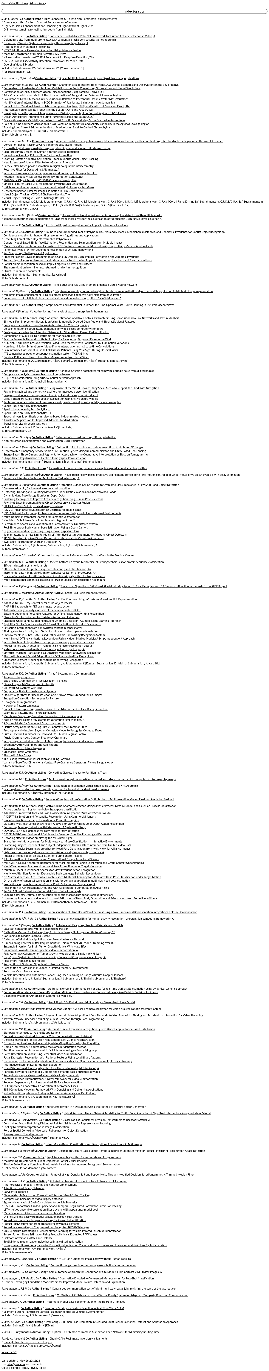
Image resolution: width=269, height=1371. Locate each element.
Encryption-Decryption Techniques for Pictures (32, 698)
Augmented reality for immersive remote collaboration (37, 488)
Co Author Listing (30, 19)
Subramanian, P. (11, 799)
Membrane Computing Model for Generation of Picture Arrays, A (43, 716)
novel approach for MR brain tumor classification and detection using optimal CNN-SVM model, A (62, 298)
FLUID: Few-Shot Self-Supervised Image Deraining (33, 506)
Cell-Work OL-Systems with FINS (23, 688)
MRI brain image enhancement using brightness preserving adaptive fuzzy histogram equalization (62, 295)
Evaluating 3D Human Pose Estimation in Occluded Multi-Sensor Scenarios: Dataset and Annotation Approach (112, 1322)
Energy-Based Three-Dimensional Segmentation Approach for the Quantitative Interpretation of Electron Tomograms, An (76, 454)
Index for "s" (8, 1352)
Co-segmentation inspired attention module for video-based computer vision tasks (53, 328)
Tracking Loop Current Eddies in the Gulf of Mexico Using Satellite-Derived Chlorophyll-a (57, 127)
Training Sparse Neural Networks (23, 1134)
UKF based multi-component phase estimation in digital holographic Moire (49, 187)
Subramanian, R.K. (12, 912)
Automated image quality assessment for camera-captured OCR (42, 610)
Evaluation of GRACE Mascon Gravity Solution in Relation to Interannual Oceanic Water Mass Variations (66, 99)
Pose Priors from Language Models (25, 960)
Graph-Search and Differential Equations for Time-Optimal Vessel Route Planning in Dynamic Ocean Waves (110, 305)
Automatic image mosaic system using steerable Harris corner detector (93, 1265)
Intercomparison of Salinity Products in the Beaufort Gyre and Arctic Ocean (49, 109)
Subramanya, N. (11, 1144)
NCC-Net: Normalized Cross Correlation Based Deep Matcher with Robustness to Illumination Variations (66, 343)
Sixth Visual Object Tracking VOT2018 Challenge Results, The (40, 180)
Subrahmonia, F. (11, 225)
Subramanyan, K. (11, 1301)
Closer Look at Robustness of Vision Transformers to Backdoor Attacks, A (106, 1120)
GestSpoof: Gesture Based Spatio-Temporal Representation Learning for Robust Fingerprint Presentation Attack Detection (131, 1151)
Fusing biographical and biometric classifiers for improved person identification (51, 391)
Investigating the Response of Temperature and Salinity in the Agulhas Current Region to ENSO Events (65, 113)
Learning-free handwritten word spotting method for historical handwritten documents (56, 789)
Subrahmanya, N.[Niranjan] (18, 78)
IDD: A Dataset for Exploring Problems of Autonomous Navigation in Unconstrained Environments (62, 513)
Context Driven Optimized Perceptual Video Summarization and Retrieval (48, 1036)
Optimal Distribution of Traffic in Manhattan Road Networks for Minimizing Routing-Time (106, 1332)
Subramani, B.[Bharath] (15, 291)
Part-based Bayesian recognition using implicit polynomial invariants (87, 225)
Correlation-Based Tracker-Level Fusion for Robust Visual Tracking (43, 144)
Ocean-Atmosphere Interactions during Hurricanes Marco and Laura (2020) (49, 117)
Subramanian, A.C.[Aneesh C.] (19, 555)
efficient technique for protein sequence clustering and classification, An (47, 569)
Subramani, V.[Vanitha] (15, 311)
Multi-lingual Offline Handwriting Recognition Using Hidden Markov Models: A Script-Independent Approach (69, 638)
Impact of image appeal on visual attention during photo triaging (43, 855)
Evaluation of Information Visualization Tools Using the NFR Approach (96, 785)
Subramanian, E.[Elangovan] (18, 586)
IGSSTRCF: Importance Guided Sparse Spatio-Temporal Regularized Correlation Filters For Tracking (63, 1206)
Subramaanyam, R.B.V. (15, 284)
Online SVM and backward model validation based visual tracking (43, 1216)
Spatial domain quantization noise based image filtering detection (43, 1241)
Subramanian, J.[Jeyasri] (16, 593)
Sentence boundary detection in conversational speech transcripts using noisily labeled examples (62, 402)
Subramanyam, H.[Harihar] (17, 1259)
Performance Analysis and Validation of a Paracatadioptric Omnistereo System (51, 524)
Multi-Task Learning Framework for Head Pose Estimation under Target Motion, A (53, 866)
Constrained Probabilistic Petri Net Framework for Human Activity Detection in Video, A (102, 36)
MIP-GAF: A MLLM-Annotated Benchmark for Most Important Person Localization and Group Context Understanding (74, 863)
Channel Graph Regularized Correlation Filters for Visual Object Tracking (47, 1195)
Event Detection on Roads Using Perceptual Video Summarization (43, 1054)
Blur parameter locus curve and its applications (32, 1032)
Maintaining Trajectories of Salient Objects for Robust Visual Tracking (45, 1161)
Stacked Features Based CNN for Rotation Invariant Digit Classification (46, 184)
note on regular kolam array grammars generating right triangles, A (44, 720)
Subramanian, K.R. (12, 772)
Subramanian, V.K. (12, 1029)
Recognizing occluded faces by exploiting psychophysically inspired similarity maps (53, 741)
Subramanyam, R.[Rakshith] (18, 1278)
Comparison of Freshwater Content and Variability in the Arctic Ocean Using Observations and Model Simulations (72, 88)
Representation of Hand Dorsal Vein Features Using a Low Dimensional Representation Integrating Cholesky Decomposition (123, 912)
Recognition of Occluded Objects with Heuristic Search (36, 964)
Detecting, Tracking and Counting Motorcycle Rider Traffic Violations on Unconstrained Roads (60, 492)
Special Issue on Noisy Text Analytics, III (27, 413)
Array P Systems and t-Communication (72, 673)
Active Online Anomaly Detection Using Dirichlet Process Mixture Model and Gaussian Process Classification (111, 806)
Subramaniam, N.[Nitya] (16, 437)
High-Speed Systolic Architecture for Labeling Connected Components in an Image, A (55, 957)
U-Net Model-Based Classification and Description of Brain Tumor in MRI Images (94, 1144)
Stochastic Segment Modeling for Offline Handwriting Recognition (43, 660)
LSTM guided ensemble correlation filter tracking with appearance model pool (51, 1209)
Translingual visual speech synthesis (25, 423)
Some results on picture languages (24, 748)
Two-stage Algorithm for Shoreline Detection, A (32, 541)
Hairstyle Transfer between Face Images (28, 1342)
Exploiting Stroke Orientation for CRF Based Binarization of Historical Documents (52, 624)
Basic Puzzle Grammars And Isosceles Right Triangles (35, 680)
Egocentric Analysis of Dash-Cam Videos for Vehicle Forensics (40, 1202)
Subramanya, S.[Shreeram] (17, 1151)
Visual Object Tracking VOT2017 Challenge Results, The (37, 198)
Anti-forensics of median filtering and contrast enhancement (40, 1184)
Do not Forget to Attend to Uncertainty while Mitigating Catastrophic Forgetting (52, 1043)
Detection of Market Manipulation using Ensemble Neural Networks (45, 939)
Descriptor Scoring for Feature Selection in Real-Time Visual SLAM (84, 1308)
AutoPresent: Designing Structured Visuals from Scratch (89, 925)
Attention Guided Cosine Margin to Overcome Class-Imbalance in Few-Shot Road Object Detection (120, 485)
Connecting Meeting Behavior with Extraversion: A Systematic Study (45, 827)
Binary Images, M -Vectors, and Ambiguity (29, 684)
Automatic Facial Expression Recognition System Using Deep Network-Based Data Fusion (101, 1029)
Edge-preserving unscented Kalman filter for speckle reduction (41, 152)
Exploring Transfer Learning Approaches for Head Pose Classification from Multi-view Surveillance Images (67, 848)
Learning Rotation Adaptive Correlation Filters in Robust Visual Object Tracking (51, 159)
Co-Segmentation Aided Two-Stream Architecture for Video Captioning (46, 325)
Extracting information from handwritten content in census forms (43, 628)
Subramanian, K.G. (12, 673)
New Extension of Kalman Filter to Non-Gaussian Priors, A (38, 162)
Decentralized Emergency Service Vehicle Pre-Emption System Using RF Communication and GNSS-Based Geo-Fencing (75, 451)
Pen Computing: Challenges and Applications (31, 253)
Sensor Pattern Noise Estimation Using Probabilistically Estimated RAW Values (51, 1234)
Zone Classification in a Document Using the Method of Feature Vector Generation (96, 1107)
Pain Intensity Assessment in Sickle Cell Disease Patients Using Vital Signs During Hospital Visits (61, 350)
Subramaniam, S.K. (12, 468)
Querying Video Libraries (19, 64)
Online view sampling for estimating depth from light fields (39, 29)
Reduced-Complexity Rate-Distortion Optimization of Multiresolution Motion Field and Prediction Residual (110, 799)
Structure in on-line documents (22, 271)
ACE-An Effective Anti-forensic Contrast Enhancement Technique (88, 1181)
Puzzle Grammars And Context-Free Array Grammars (35, 737)
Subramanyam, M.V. (13, 1265)
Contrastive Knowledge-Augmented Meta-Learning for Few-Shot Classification (107, 1278)
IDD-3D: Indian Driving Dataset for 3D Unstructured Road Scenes (42, 509)
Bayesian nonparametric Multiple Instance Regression (36, 928)
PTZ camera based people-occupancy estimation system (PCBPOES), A (46, 353)
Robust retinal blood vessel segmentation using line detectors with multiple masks (112, 215)
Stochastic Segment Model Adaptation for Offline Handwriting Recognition (49, 656)
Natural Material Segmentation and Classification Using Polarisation (44, 441)
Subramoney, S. (10, 1308)
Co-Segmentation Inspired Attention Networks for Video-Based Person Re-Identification (56, 332)
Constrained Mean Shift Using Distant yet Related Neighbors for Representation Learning (57, 1123)
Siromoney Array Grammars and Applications (31, 744)
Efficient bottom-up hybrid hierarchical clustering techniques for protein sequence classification (106, 562)
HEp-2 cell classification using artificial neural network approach (42, 378)
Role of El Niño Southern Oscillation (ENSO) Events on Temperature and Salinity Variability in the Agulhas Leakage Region (76, 124)
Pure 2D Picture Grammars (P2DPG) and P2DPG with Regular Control (45, 734)
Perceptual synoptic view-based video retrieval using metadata (41, 1075)
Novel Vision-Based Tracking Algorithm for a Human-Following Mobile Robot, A (51, 1068)
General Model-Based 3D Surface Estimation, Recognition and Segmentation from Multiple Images (63, 242)
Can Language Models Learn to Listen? (27, 936)
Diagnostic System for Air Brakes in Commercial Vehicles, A (39, 995)
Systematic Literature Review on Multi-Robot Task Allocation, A (42, 478)
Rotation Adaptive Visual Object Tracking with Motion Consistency (44, 176)
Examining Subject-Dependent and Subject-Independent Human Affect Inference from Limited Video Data (67, 845)
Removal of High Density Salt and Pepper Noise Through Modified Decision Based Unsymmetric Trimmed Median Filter (122, 1174)
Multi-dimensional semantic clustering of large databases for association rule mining (55, 580)
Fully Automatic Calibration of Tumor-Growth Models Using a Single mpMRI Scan (52, 953)
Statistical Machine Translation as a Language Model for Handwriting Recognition (52, 653)
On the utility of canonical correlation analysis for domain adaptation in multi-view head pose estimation (67, 880)
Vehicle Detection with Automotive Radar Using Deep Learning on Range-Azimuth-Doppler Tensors (63, 975)
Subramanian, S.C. (12, 988)
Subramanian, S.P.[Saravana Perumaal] (25, 1009)
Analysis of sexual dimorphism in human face (81, 311)
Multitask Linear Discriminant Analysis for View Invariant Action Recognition (49, 870)
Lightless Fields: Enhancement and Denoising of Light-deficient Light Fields (48, 26)
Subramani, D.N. (11, 305)
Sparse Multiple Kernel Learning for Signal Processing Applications (99, 78)
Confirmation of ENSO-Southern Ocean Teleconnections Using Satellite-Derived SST (54, 92)
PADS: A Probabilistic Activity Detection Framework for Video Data (44, 61)
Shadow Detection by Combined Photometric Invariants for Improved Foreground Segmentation (62, 1164)
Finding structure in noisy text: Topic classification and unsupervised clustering (51, 631)
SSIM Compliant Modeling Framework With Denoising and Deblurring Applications (53, 1089)
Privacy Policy (38, 3)
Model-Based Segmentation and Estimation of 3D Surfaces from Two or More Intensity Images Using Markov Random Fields (78, 246)
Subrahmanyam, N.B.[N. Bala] (19, 215)
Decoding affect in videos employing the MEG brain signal (38, 838)
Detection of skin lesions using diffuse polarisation (86, 437)
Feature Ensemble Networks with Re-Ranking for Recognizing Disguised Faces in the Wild (57, 339)
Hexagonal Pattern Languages (21, 705)
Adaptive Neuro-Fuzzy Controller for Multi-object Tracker (38, 603)
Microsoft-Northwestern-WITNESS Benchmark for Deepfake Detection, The (49, 57)
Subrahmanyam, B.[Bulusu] (17, 84)
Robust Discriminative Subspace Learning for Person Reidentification (45, 1220)
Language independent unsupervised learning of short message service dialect (51, 395)
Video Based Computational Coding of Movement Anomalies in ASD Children (50, 1093)
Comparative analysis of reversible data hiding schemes (37, 374)
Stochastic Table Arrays (17, 755)
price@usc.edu (16, 1364)
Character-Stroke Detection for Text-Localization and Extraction (42, 617)
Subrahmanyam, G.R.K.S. (16, 141)
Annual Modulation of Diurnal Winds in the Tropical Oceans (98, 555)
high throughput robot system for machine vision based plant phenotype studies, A (54, 852)
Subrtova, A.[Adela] (13, 1338)
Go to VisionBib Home (14, 3)
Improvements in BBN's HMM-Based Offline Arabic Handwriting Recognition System (54, 635)
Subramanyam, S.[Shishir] (17, 1295)
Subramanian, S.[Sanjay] (16, 925)
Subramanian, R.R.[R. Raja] (17, 918)
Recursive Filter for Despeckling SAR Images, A (31, 169)
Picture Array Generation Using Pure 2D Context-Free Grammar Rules (45, 727)
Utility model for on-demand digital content (30, 1168)
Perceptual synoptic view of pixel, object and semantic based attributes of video (52, 1072)
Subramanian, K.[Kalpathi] (17, 599)
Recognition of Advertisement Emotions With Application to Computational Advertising (56, 887)
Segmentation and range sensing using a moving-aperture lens (41, 531)
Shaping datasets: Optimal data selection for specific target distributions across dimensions (59, 895)
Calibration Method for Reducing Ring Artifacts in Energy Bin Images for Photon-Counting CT (59, 932)
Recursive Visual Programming (22, 971)
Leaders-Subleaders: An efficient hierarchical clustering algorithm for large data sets (54, 576)
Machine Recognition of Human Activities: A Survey (35, 54)
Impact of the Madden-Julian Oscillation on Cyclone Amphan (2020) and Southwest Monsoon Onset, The (67, 106)
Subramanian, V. (11, 1015)
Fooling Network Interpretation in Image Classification (36, 1127)
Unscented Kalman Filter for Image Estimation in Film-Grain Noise (43, 191)
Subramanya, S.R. (12, 1157)
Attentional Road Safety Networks (24, 1188)
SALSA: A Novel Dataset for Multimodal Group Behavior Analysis (42, 891)
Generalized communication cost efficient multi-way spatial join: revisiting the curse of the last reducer (114, 1288)
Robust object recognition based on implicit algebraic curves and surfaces (48, 264)
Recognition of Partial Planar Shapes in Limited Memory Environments (46, 968)
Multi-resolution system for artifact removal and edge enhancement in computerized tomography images (112, 779)
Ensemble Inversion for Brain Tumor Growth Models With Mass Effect (46, 946)
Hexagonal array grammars (20, 702)
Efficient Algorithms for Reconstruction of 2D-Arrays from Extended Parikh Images (53, 695)
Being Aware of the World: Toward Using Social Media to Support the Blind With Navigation (104, 388)
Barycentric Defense (16, 1192)
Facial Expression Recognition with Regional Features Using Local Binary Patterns (52, 1057)
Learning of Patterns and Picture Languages (30, 712)
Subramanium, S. (11, 1107)
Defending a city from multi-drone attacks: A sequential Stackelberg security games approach (60, 39)
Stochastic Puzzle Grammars (21, 752)
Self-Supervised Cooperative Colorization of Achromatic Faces (41, 1086)
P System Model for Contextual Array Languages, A (34, 723)
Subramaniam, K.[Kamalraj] (18, 371)
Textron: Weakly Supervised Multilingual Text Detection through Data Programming (54, 1019)
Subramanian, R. (11, 806)
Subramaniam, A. (11, 318)
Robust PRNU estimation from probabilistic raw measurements (41, 1224)
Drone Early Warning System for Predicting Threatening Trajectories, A (46, 43)
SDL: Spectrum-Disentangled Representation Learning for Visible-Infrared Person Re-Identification (62, 1231)
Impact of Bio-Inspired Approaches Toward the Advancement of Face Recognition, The (56, 709)
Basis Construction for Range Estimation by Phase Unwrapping (41, 820)
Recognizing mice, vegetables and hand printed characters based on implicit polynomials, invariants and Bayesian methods (78, 260)
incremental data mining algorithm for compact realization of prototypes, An (50, 572)
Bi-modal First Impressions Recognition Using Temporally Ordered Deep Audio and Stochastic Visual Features (69, 321)
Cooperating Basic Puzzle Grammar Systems (30, 691)
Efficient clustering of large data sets (25, 565)
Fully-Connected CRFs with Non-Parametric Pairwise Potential (81, 19)
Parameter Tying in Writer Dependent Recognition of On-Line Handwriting (48, 249)
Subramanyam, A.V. (13, 1181)
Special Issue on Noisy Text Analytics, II (27, 409)
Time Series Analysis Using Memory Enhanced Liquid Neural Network (95, 284)
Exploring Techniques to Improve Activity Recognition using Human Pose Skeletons (53, 499)
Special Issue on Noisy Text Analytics (25, 406)
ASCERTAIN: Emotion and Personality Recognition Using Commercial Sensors (50, 816)
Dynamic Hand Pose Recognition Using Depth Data (34, 495)
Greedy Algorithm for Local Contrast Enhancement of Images (40, 22)
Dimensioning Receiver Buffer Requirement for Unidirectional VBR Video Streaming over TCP (59, 943)
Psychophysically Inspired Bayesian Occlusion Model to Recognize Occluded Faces (53, 730)
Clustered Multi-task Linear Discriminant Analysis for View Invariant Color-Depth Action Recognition (64, 823)
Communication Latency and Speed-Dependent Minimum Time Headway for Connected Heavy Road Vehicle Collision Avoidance (81, 992)
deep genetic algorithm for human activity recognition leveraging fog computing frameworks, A (116, 918)
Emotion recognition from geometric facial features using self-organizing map (50, 1050)
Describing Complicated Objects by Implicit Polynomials (37, 239)
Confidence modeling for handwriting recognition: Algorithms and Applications (51, 235)
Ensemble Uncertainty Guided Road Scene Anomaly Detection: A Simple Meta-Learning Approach (62, 621)
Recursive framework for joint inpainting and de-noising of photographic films (51, 173)
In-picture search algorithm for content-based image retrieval (84, 1157)
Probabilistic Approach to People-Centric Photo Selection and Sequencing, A (49, 884)
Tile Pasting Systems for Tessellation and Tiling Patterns (37, 759)
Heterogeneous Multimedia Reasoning (27, 46)
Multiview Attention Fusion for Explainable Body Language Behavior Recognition (52, 873)
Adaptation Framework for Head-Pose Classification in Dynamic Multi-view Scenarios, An (57, 813)
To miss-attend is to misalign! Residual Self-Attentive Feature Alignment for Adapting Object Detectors (65, 534)
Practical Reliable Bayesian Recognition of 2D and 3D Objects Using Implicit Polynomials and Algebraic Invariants (71, 257)
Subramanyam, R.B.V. (14, 1288)
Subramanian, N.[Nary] (15, 785)
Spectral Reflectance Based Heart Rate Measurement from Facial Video (46, 357)
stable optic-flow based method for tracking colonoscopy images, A (44, 649)
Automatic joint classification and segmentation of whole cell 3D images (100, 447)
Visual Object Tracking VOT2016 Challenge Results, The (37, 194)
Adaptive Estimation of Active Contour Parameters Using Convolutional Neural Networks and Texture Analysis (113, 318)
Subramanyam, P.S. (13, 1272)
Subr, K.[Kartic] (10, 19)
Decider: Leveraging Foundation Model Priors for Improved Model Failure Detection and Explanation (64, 1282)
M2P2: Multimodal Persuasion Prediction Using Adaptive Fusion (42, 50)
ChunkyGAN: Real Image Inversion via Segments (78, 1338)
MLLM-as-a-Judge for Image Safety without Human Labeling (95, 1259)
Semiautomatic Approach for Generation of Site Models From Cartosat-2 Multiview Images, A (105, 1272)
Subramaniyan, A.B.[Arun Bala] (20, 1113)
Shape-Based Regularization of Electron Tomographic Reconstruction (45, 458)
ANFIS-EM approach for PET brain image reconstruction (37, 606)
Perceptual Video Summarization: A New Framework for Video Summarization (51, 1079)
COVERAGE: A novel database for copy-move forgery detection (41, 831)
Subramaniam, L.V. (12, 388)
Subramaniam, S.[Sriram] (16, 447)
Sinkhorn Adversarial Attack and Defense (28, 1238)
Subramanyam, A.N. (13, 1174)
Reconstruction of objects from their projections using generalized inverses (49, 642)
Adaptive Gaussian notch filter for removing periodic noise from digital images (107, 371)
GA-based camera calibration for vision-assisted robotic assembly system (117, 1009)
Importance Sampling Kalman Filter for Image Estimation (38, 155)
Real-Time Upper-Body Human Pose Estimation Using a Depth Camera (46, 527)
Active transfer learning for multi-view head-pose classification (41, 809)
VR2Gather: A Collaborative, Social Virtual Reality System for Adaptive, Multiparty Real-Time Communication (122, 1295)
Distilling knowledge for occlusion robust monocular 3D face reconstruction (49, 1039)
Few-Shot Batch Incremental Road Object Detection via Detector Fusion (47, 502)
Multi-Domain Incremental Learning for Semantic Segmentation (42, 517)
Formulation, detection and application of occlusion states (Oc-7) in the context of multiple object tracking (68, 1061)
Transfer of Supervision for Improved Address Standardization (41, 420)
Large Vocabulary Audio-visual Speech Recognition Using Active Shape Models (51, 398)
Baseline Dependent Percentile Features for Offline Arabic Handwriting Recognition (54, 613)
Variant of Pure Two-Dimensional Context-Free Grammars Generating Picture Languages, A (58, 762)
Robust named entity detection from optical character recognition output (48, 645)
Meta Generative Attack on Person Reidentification (34, 1213)
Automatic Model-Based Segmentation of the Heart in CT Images (86, 1301)
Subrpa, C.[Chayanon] (14, 1332)
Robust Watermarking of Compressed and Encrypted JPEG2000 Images (46, 1227)
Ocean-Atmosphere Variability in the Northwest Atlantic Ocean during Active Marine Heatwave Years (64, 120)
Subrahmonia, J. (11, 232)
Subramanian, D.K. (12, 562)
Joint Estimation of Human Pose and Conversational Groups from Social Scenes (51, 859)
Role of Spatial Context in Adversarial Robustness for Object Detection (46, 1130)
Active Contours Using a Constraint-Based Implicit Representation (97, 599)
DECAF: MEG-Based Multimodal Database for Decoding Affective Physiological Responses (57, 834)
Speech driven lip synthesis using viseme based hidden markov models (46, 416)
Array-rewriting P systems (19, 677)
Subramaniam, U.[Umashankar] (20, 474)
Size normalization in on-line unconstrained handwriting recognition (45, 267)
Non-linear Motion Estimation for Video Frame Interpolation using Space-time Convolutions (59, 346)
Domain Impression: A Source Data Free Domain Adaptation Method (45, 1047)
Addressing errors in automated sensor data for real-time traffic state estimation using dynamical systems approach (118, 988)
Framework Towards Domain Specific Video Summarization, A (41, 950)
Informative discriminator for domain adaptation (33, 1064)
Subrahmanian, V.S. (13, 36)
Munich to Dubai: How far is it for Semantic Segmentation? (39, 520)
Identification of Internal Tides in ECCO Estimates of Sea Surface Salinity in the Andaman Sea (59, 102)
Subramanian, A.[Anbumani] (18, 485)
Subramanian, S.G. (12, 1002)
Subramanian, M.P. (12, 779)
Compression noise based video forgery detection (34, 1199)
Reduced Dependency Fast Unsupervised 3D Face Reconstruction (43, 1082)
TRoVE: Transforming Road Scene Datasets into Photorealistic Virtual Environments (54, 538)
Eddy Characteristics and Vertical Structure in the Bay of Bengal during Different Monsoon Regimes (63, 95)
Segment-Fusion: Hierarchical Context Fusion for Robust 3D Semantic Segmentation (54, 1312)
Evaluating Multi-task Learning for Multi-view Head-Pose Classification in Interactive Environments (63, 841)
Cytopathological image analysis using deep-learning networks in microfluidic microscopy (57, 148)
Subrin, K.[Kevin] (11, 1322)
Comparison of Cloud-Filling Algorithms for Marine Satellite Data (42, 336)
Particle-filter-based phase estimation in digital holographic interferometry (49, 166)
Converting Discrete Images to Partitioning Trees (78, 772)
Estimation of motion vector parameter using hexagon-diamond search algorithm (98, 468)
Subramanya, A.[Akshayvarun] (19, 1120)
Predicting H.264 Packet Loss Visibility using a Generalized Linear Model (92, 1002)
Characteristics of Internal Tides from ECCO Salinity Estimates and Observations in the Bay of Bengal (119, 84)
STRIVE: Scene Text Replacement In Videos (80, 593)
